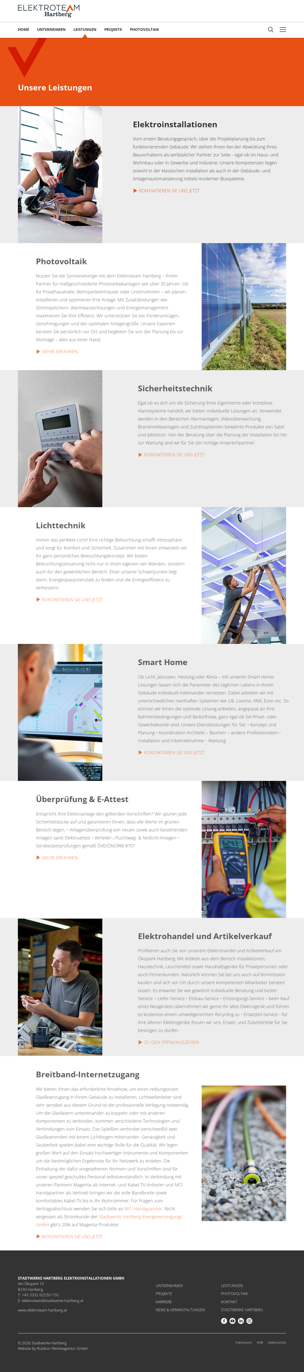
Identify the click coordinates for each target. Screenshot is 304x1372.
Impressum (244, 1342)
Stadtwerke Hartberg (242, 1309)
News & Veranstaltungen (180, 1309)
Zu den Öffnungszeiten (182, 1042)
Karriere (164, 1301)
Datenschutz (277, 1342)
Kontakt (229, 1301)
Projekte (113, 29)
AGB (260, 1342)
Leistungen (85, 29)
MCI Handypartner (132, 1209)
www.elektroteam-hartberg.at (42, 1309)
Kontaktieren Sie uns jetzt (169, 191)
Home (23, 29)
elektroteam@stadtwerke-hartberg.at (52, 1300)
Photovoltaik (144, 29)
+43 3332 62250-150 (40, 1294)
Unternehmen (51, 29)
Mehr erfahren (48, 351)
